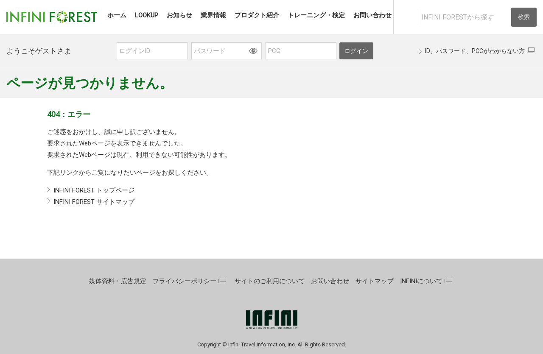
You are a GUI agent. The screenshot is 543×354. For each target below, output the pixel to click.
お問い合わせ (330, 281)
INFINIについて (421, 281)
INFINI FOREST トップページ (93, 190)
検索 (524, 17)
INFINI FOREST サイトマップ (93, 202)
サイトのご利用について (270, 281)
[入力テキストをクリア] (504, 17)
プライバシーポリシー (184, 281)
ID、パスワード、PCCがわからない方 (475, 50)
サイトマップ (374, 281)
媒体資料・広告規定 (117, 281)
